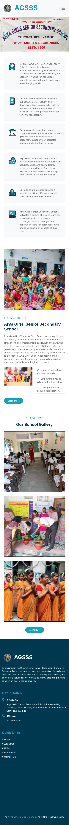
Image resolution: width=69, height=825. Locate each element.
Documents (9, 752)
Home (6, 739)
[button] (5, 34)
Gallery (7, 748)
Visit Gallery (35, 630)
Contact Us (9, 756)
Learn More (13, 400)
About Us (8, 743)
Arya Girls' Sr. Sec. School (22, 817)
